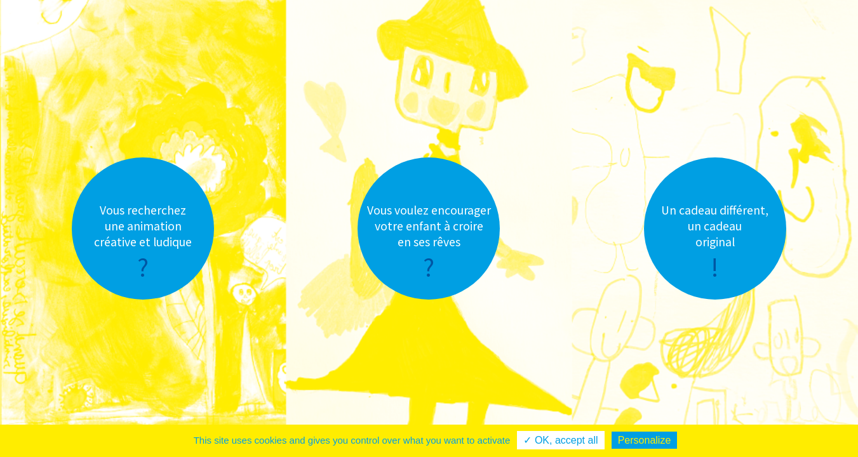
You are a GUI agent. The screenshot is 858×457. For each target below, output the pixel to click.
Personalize (644, 440)
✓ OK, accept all (560, 440)
